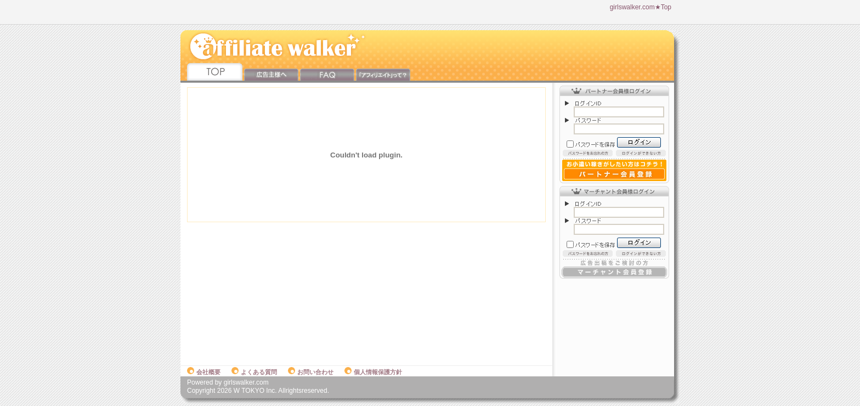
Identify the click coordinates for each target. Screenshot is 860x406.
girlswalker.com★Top (640, 7)
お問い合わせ (310, 372)
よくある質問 (254, 372)
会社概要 (203, 372)
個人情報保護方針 (373, 372)
